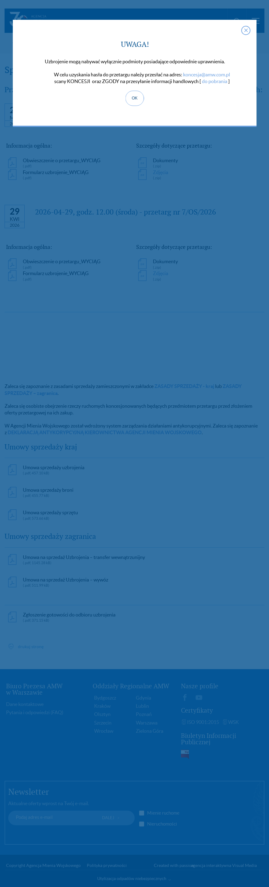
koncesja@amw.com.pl (206, 74)
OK (134, 98)
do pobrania (214, 81)
